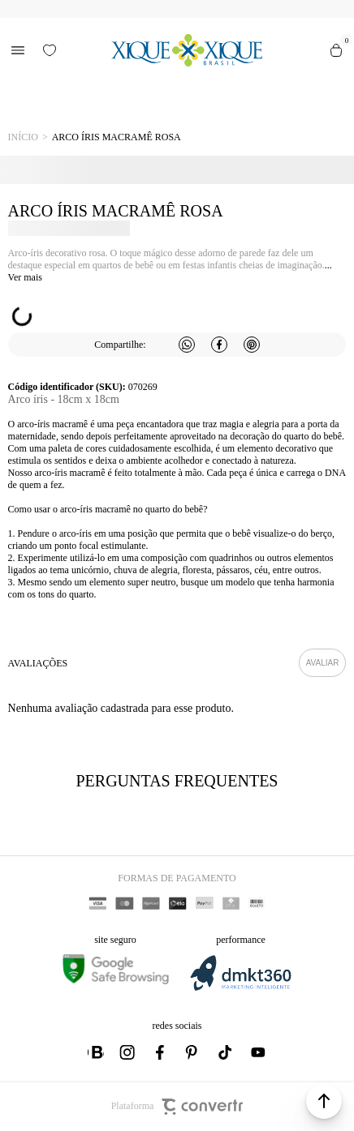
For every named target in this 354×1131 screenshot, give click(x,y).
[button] (324, 1101)
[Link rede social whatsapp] (96, 1052)
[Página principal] (187, 50)
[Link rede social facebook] (161, 1052)
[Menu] (18, 50)
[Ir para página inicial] (23, 137)
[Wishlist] (49, 50)
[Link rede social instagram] (128, 1052)
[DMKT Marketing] (240, 988)
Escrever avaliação (323, 663)
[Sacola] (336, 50)
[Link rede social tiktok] (226, 1052)
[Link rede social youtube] (258, 1052)
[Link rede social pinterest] (193, 1052)
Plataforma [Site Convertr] (177, 1107)
